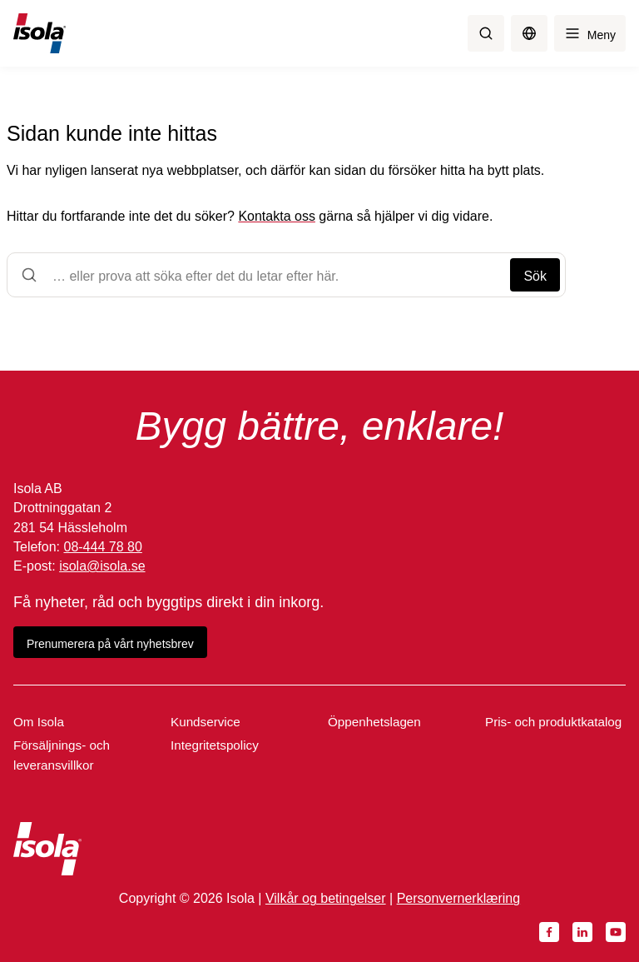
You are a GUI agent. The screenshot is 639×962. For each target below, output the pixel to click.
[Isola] (39, 33)
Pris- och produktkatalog (553, 722)
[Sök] (486, 33)
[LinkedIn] (582, 932)
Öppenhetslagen (374, 722)
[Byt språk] (529, 33)
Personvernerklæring (459, 898)
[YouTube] (616, 932)
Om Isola (38, 722)
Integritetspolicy (215, 745)
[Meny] (590, 33)
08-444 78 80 (102, 547)
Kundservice (205, 722)
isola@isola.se (102, 566)
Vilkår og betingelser (325, 898)
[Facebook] (549, 932)
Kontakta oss (276, 216)
